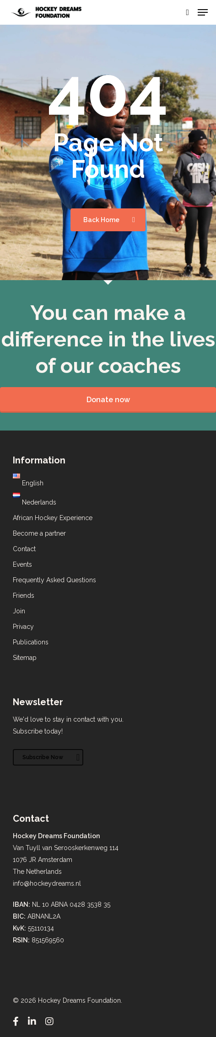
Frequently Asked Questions (54, 580)
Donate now (108, 399)
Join (19, 611)
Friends (23, 595)
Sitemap (25, 657)
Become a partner (39, 533)
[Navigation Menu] (203, 12)
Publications (31, 642)
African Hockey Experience (52, 517)
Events (22, 564)
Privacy (23, 626)
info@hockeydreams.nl (47, 883)
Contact (24, 549)
